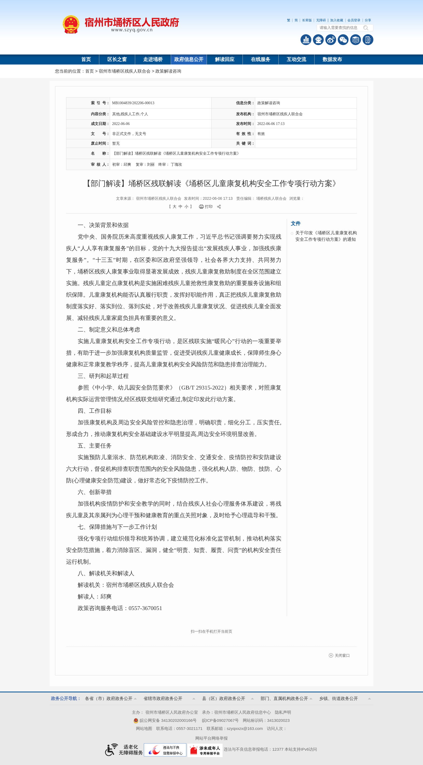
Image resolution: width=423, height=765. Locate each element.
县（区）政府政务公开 (223, 698)
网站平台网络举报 (211, 738)
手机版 (368, 39)
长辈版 (307, 20)
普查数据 (306, 39)
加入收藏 (336, 20)
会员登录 (353, 20)
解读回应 (224, 59)
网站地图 (144, 728)
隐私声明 (283, 712)
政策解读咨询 (168, 71)
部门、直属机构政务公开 (284, 698)
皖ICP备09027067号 (220, 720)
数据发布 (332, 59)
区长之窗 (117, 59)
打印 (209, 206)
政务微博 (330, 39)
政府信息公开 (188, 59)
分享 (368, 20)
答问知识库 (355, 39)
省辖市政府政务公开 (163, 698)
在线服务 (260, 59)
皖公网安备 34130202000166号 (165, 720)
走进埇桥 (153, 59)
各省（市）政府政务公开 (108, 698)
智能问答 (318, 39)
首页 (86, 59)
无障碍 (321, 20)
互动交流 (296, 59)
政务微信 (343, 39)
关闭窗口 (342, 655)
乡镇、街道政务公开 (338, 698)
